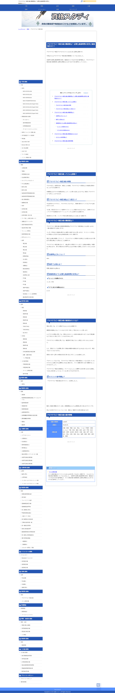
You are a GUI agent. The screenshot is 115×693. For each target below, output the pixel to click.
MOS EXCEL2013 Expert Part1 (30, 104)
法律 (57, 9)
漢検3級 (25, 339)
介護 (89, 6)
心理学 (22, 471)
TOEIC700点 (26, 326)
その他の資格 (24, 652)
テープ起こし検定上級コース (29, 218)
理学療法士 (24, 447)
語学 (57, 6)
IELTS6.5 (25, 332)
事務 (42, 6)
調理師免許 (24, 611)
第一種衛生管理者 (26, 525)
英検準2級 (25, 313)
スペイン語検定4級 (27, 370)
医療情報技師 (25, 409)
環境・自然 (23, 622)
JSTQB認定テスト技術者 (28, 135)
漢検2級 (25, 342)
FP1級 (24, 284)
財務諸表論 (25, 256)
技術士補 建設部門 (26, 528)
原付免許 (24, 497)
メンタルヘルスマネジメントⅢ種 (30, 483)
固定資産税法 (26, 268)
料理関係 (23, 608)
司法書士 (24, 581)
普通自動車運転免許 (27, 494)
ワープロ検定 (25, 154)
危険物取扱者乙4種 (26, 503)
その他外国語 (25, 361)
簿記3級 (25, 243)
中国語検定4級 (26, 364)
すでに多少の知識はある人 (63, 130)
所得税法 (25, 262)
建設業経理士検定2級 (28, 297)
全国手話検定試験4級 (27, 460)
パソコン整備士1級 (26, 157)
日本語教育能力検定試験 (29, 351)
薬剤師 (23, 394)
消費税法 (25, 265)
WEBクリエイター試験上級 (28, 132)
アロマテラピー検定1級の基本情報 (63, 141)
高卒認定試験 (25, 658)
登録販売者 (24, 406)
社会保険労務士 (25, 177)
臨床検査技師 (25, 402)
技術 (26, 9)
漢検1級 (25, 348)
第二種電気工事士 (26, 509)
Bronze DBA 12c (26, 145)
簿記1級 (25, 249)
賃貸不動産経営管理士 (27, 224)
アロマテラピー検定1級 (27, 598)
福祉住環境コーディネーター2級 (30, 454)
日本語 (23, 336)
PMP (23, 205)
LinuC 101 (24, 151)
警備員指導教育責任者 (27, 668)
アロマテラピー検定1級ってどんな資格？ (65, 101)
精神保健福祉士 (25, 444)
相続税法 (25, 272)
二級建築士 (24, 544)
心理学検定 (24, 477)
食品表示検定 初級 (26, 227)
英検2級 (25, 317)
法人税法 (25, 259)
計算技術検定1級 (26, 662)
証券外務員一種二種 (27, 215)
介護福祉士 (24, 438)
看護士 (23, 421)
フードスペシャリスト (27, 614)
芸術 (22, 642)
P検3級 (23, 138)
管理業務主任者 (25, 174)
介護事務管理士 (25, 451)
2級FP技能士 (26, 290)
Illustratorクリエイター (27, 558)
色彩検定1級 (25, 567)
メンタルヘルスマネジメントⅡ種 (30, 480)
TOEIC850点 (26, 329)
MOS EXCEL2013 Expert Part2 (30, 107)
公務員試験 (24, 168)
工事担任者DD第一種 (27, 522)
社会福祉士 (24, 441)
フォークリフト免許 (27, 500)
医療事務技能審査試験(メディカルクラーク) (31, 398)
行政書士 (24, 584)
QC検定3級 (24, 209)
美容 (28, 29)
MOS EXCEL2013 (27, 94)
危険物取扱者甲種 (26, 506)
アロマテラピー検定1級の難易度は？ (64, 112)
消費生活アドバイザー (27, 221)
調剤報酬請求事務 (26, 418)
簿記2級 (25, 246)
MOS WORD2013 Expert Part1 (30, 110)
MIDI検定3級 (25, 561)
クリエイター (41, 9)
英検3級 (25, 310)
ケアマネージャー (26, 435)
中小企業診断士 (25, 183)
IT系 (26, 6)
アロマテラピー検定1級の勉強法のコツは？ (66, 134)
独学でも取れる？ (60, 119)
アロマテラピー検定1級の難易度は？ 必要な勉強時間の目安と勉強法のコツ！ (71, 97)
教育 (22, 381)
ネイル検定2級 (53, 471)
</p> (51, 393)
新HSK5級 (25, 373)
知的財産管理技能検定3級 (28, 196)
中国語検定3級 (26, 367)
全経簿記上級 (26, 275)
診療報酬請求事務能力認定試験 (29, 415)
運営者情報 (23, 681)
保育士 (23, 384)
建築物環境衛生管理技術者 (28, 531)
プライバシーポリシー (26, 678)
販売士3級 (24, 186)
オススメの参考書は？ (61, 137)
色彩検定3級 (25, 564)
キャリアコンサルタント (28, 180)
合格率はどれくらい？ (61, 115)
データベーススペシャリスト (30, 129)
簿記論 (24, 253)
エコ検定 (24, 634)
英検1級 (25, 323)
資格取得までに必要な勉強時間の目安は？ (66, 123)
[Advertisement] (71, 37)
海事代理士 (24, 587)
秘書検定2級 (25, 202)
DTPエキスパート (26, 237)
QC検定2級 (24, 212)
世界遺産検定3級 (26, 628)
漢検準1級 (25, 345)
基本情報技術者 (27, 122)
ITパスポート (26, 119)
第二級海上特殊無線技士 (28, 535)
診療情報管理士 (25, 412)
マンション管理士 (26, 231)
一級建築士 (24, 541)
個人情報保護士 (25, 199)
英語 (23, 307)
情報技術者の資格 (26, 116)
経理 (23, 240)
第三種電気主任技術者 (27, 519)
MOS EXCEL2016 (27, 91)
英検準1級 (25, 320)
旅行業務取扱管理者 (27, 655)
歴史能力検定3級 (26, 631)
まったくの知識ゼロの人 (63, 126)
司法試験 (24, 578)
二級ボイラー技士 (26, 516)
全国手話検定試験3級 (27, 463)
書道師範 (24, 645)
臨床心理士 (24, 474)
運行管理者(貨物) (26, 538)
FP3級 (24, 278)
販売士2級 (24, 190)
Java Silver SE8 (26, 141)
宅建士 (23, 171)
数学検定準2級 (25, 671)
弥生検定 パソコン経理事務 (30, 294)
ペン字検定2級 (26, 358)
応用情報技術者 (27, 126)
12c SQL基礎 (25, 148)
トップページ (21, 29)
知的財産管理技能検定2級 (28, 193)
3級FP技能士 (26, 287)
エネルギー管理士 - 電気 (28, 547)
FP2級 (24, 281)
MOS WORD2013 (27, 97)
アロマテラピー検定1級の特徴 (63, 105)
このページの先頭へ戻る (94, 687)
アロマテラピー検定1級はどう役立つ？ (65, 108)
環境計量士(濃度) (26, 625)
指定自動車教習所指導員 (28, 665)
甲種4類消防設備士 (26, 513)
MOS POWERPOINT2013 (29, 100)
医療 (73, 6)
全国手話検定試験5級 (27, 457)
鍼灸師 (23, 424)
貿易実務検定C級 (26, 234)
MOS (23, 88)
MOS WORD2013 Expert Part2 (30, 113)
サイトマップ (73, 9)
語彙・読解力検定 (27, 354)
